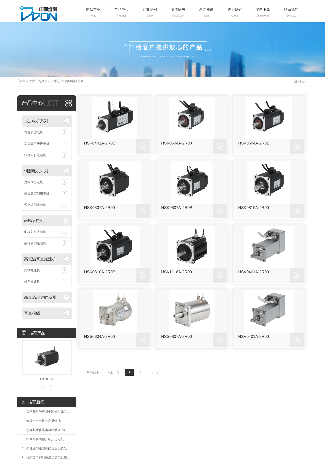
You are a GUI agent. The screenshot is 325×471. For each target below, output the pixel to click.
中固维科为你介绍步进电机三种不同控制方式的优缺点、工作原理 (49, 439)
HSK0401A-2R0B (99, 143)
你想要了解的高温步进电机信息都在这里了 (49, 457)
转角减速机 (32, 281)
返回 (300, 81)
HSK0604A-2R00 (176, 143)
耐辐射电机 (34, 220)
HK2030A (46, 379)
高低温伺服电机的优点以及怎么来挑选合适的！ (49, 448)
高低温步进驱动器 (40, 297)
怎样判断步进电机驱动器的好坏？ (49, 430)
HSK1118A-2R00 (176, 272)
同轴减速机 (32, 270)
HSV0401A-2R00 (253, 272)
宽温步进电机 (33, 132)
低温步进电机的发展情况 (43, 421)
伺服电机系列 (74, 81)
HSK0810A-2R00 (253, 207)
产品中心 (54, 81)
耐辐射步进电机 (35, 232)
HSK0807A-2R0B (176, 207)
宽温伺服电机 (33, 182)
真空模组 (32, 313)
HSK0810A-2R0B (99, 272)
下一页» (155, 372)
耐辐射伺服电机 (35, 243)
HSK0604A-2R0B (253, 143)
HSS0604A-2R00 (99, 336)
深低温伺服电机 (35, 205)
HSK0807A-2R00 (99, 207)
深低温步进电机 (35, 155)
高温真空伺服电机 (36, 193)
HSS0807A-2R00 (176, 336)
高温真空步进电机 (36, 143)
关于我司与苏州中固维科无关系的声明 (49, 411)
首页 (41, 81)
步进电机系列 (36, 121)
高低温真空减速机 (40, 259)
